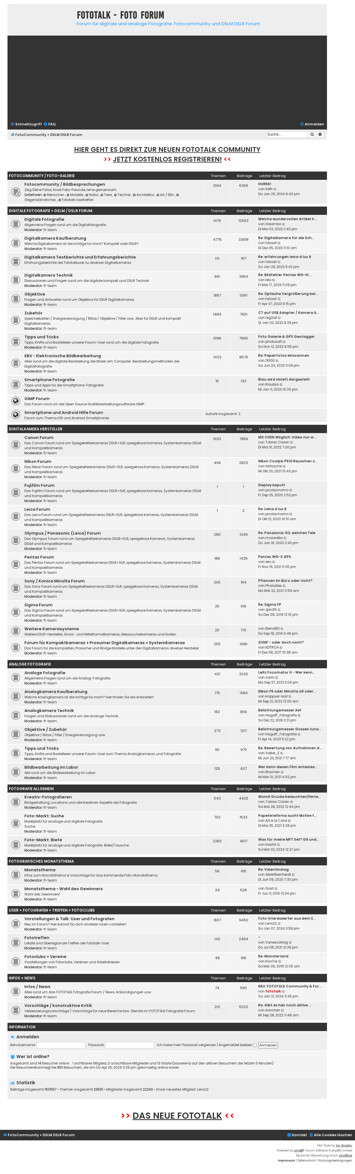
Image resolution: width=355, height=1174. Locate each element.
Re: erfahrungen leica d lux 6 (284, 256)
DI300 (270, 360)
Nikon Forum (37, 461)
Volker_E (272, 753)
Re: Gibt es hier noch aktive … (284, 1005)
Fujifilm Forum (39, 485)
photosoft (273, 341)
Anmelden (27, 1037)
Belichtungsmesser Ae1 (279, 710)
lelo (268, 279)
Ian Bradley (344, 1145)
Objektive (34, 294)
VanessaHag (276, 942)
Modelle (75, 194)
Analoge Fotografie (30, 664)
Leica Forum (37, 509)
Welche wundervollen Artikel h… (287, 219)
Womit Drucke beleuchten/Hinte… (289, 796)
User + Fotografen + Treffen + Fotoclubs (52, 910)
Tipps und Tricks (41, 337)
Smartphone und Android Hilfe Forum (63, 412)
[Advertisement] (167, 78)
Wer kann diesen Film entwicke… (287, 767)
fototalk (273, 991)
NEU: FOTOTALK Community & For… (289, 986)
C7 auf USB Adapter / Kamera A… (288, 312)
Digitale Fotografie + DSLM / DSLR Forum (50, 211)
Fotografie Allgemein (31, 788)
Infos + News (22, 978)
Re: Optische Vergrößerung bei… (288, 293)
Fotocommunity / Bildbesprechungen (64, 184)
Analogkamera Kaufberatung (55, 691)
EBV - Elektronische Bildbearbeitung (62, 356)
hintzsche (273, 466)
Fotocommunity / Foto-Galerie (42, 175)
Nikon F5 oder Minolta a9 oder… (287, 691)
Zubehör (33, 313)
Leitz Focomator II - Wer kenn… (286, 672)
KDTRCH (272, 647)
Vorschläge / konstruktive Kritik (58, 1005)
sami (269, 677)
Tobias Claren (277, 442)
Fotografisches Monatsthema (41, 861)
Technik (122, 194)
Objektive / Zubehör (45, 729)
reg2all (271, 317)
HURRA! (264, 184)
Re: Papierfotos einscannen (283, 355)
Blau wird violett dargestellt (284, 379)
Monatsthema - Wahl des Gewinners (63, 889)
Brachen (272, 772)
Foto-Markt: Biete (43, 840)
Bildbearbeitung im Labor (51, 767)
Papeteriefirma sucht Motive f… (287, 815)
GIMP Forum (37, 398)
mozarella (274, 537)
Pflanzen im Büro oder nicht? (285, 580)
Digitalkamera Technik (48, 275)
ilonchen (272, 1010)
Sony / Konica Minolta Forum (54, 581)
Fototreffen (36, 937)
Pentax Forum (39, 557)
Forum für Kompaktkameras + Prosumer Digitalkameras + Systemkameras (104, 643)
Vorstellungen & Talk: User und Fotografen (69, 919)
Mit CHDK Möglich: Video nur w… (287, 437)
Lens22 (271, 923)
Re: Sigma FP (269, 604)
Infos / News (37, 986)
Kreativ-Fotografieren (48, 797)
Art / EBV (165, 194)
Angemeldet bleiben (238, 1045)
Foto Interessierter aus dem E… (287, 918)
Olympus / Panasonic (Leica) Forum (62, 533)
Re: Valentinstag (273, 869)
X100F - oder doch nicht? (281, 642)
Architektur (144, 194)
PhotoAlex (273, 585)
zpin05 (271, 609)
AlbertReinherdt (278, 874)
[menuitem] (49, 124)
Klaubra (272, 384)
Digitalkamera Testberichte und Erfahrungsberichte (80, 257)
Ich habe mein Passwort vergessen (186, 1045)
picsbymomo (276, 490)
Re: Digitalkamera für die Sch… (286, 237)
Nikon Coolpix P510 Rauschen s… (287, 461)
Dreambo (273, 224)
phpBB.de (345, 1155)
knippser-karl (276, 696)
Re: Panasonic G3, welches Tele (286, 532)
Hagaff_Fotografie (281, 715)
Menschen (54, 194)
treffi (269, 189)
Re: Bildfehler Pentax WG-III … (285, 274)
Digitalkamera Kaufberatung (55, 238)
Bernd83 (272, 628)
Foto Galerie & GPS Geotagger (286, 336)
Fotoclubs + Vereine (45, 956)
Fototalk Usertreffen (76, 199)
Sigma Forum (38, 605)
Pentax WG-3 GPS (274, 556)
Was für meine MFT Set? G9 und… (288, 839)
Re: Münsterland (273, 956)
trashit (270, 844)
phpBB (298, 1150)
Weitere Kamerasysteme (51, 629)
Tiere (107, 194)
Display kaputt (271, 485)
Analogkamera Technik (49, 710)
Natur (92, 194)
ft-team (50, 229)
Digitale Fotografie (44, 219)
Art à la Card (276, 820)
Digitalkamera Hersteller (35, 429)
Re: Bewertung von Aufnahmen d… (290, 748)
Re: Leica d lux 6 (272, 509)
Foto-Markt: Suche (44, 816)
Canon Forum (39, 437)
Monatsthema (39, 870)
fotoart (271, 242)
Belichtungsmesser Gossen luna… (289, 729)
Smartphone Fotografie (49, 380)
